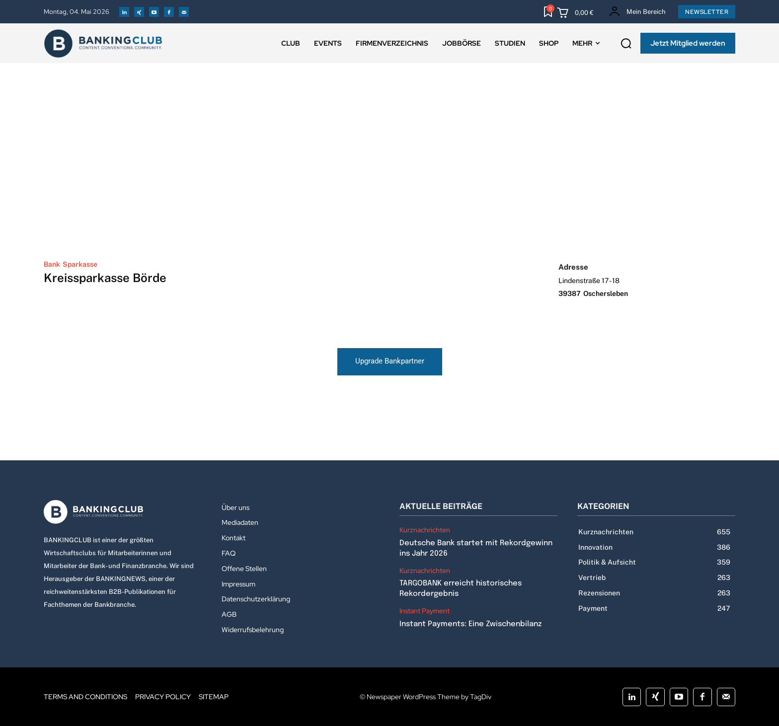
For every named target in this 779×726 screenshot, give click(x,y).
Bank (52, 264)
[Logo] (123, 512)
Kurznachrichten (424, 530)
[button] (626, 43)
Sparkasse (80, 264)
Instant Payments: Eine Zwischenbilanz (470, 624)
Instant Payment (424, 611)
